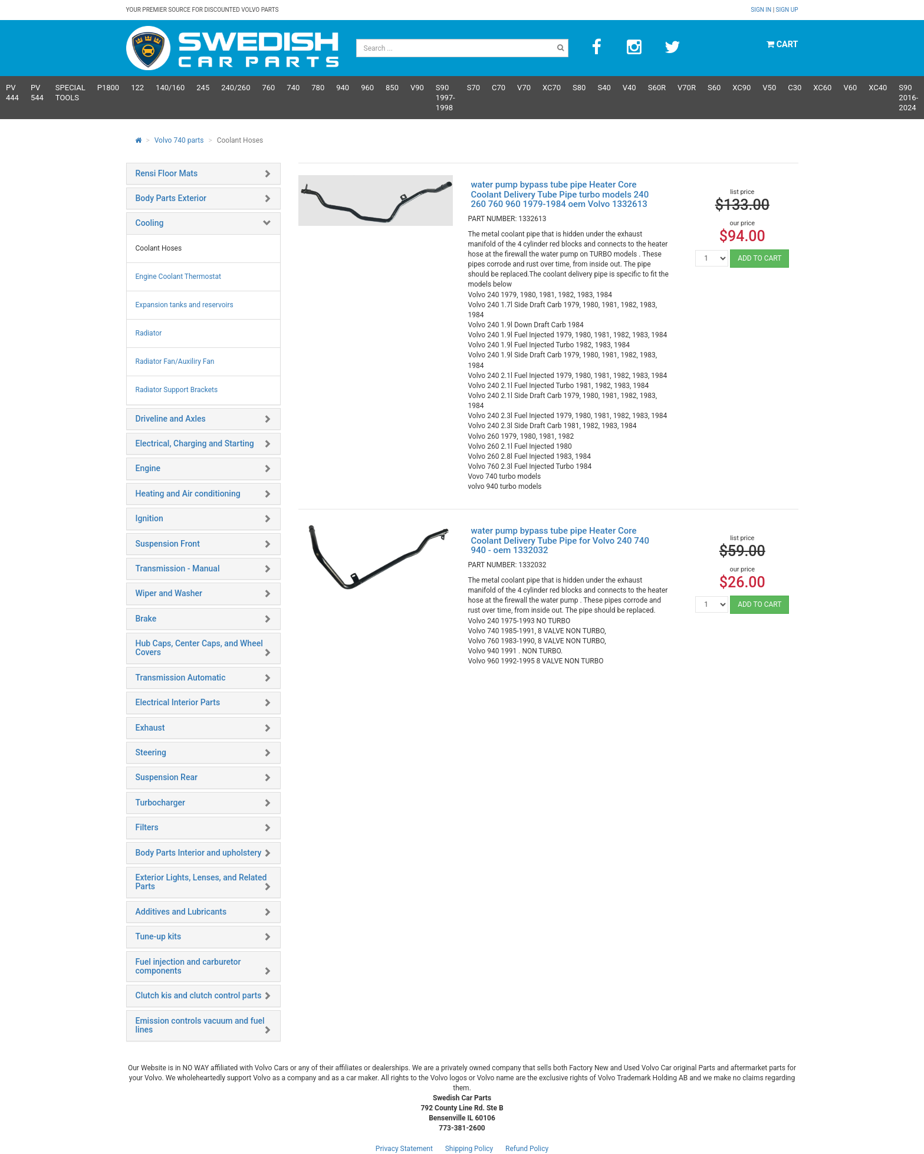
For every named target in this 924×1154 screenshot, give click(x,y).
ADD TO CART (759, 258)
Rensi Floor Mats (167, 173)
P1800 (108, 87)
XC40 (878, 87)
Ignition (149, 518)
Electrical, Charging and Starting (195, 443)
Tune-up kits (159, 936)
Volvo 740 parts (179, 140)
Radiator (149, 333)
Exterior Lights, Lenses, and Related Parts (201, 882)
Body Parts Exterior (171, 198)
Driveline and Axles (171, 418)
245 (202, 87)
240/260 (235, 87)
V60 (850, 87)
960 (367, 87)
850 (392, 87)
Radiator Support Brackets (177, 390)
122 (137, 87)
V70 (524, 87)
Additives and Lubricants (181, 911)
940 (342, 87)
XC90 (741, 87)
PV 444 (12, 92)
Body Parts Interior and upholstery (199, 852)
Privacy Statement (404, 1149)
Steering (151, 752)
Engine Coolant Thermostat (178, 276)
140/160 (170, 87)
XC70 (551, 87)
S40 (603, 87)
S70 (473, 87)
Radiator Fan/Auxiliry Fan (175, 361)
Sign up (787, 9)
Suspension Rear (167, 777)
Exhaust (150, 727)
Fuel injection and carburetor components (188, 966)
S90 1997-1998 (445, 97)
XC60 (822, 87)
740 (293, 87)
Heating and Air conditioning (188, 493)
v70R (687, 87)
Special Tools (70, 92)
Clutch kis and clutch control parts (199, 995)
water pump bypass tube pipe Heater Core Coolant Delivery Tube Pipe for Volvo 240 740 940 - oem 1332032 (560, 540)
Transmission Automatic (181, 677)
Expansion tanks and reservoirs (185, 305)
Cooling (150, 223)
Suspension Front (168, 543)
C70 (498, 87)
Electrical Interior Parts (178, 702)
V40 (629, 87)
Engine (148, 468)
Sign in (761, 9)
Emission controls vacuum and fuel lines (200, 1025)
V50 (769, 87)
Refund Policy (526, 1149)
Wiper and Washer (169, 593)
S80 (579, 87)
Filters (147, 827)
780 (317, 87)
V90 (417, 87)
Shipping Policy (469, 1149)
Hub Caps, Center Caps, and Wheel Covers (199, 648)
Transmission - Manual (178, 568)
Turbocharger (160, 802)
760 (268, 87)
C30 (794, 87)
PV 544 (37, 92)
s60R (657, 87)
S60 (714, 87)
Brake (146, 618)
